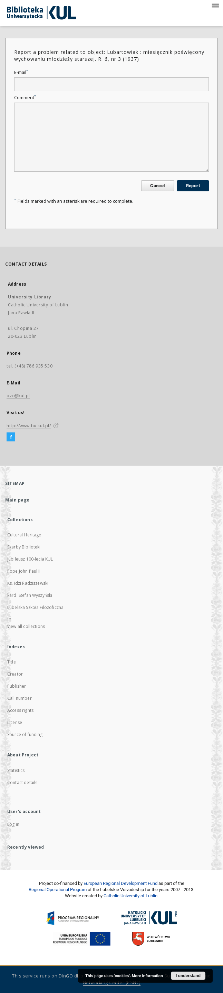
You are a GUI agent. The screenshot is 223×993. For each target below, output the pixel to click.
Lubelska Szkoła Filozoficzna (35, 607)
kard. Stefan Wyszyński (29, 595)
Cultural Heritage (24, 535)
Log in (13, 824)
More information (147, 976)
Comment (25, 98)
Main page (17, 500)
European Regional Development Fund (120, 883)
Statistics (16, 770)
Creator (15, 674)
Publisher (16, 686)
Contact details (22, 782)
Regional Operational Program (58, 889)
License (14, 722)
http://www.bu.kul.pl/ (29, 426)
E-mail (21, 72)
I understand (188, 975)
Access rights (20, 710)
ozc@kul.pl (18, 396)
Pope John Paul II (24, 571)
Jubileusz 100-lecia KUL (30, 559)
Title (11, 662)
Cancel (157, 185)
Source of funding (25, 734)
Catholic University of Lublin (130, 895)
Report (193, 185)
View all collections (26, 626)
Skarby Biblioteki (24, 547)
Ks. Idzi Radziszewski (27, 583)
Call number (19, 698)
